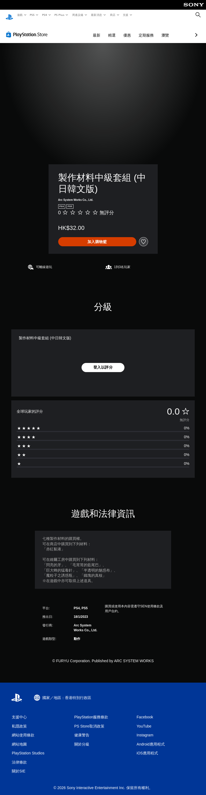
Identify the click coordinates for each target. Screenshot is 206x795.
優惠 (98, 30)
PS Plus (59, 15)
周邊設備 (77, 15)
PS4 (44, 15)
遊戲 (20, 15)
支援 (125, 15)
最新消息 (96, 15)
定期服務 (117, 30)
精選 (83, 30)
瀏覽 (137, 30)
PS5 (32, 15)
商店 (112, 15)
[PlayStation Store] (28, 29)
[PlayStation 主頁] (9, 15)
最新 (68, 30)
